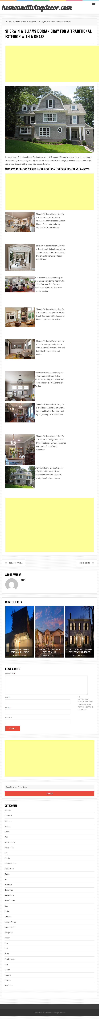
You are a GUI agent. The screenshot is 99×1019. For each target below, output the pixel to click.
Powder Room (10, 962)
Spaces (7, 973)
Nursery (7, 941)
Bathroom (8, 824)
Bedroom (8, 829)
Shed (6, 967)
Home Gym (9, 893)
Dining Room (9, 851)
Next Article (84, 562)
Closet (7, 835)
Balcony (8, 813)
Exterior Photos (10, 867)
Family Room (9, 872)
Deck (6, 840)
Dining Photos (10, 845)
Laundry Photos (10, 925)
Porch (7, 957)
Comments (10, 674)
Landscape (8, 920)
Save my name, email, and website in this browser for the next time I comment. (85, 707)
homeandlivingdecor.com (37, 7)
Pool (6, 951)
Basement (8, 819)
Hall (6, 882)
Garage (7, 877)
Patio (6, 946)
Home (9, 22)
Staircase (8, 978)
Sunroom (8, 983)
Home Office (9, 898)
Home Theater (10, 904)
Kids (6, 909)
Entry (6, 856)
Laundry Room (10, 930)
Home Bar (8, 888)
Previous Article (16, 562)
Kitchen (7, 914)
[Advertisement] (49, 191)
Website (8, 721)
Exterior (17, 22)
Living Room (9, 936)
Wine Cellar (9, 989)
